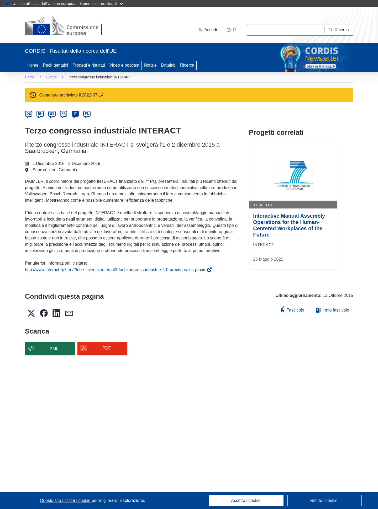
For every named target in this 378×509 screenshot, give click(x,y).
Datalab (168, 65)
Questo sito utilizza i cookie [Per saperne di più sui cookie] (66, 500)
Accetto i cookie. (246, 500)
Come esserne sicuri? (101, 3)
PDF (106, 348)
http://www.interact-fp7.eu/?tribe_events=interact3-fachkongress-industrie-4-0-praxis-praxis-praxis (116, 269)
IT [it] (75, 113)
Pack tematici (55, 65)
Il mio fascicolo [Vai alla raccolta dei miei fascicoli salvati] (332, 310)
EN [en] (40, 113)
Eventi (51, 77)
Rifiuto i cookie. (324, 500)
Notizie (150, 65)
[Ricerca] (338, 30)
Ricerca (187, 65)
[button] (231, 30)
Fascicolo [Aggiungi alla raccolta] (292, 309)
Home (33, 65)
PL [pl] (87, 113)
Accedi (207, 30)
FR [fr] (63, 113)
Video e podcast (124, 65)
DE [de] (29, 113)
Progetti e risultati (88, 65)
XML (54, 348)
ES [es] (52, 113)
